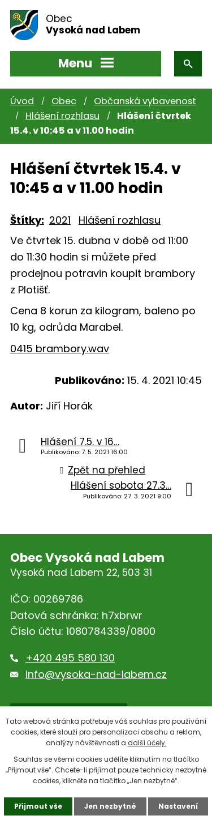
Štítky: (27, 220)
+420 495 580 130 (70, 658)
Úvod (22, 101)
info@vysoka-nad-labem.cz (96, 674)
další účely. (147, 743)
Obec (63, 101)
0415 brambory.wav (59, 348)
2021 (60, 220)
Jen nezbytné (110, 806)
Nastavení (178, 806)
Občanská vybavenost (145, 101)
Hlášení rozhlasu (62, 115)
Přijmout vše (38, 806)
